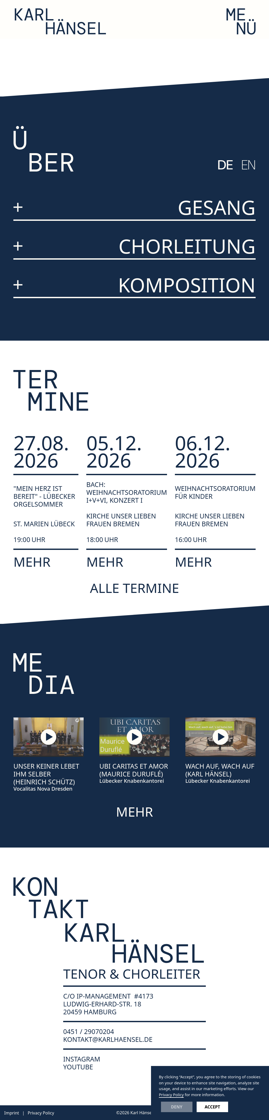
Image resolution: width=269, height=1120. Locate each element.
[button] (241, 21)
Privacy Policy (171, 1094)
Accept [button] (212, 1107)
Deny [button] (176, 1107)
